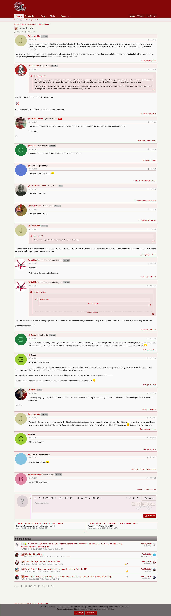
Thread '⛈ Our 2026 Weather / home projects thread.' (113, 523)
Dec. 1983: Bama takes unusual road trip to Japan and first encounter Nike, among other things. (69, 576)
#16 (151, 458)
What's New (30, 16)
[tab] (84, 532)
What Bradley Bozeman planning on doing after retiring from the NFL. (57, 569)
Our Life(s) (29, 20)
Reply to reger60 (150, 409)
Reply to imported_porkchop (146, 180)
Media (52, 16)
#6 (152, 189)
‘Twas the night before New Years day (42, 562)
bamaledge (92, 528)
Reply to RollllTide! (149, 277)
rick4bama (148, 571)
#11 (151, 338)
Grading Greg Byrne (34, 554)
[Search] (151, 16)
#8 (152, 229)
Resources (65, 16)
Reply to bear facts (149, 113)
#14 (151, 418)
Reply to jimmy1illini (149, 61)
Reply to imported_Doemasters (145, 469)
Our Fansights (19, 20)
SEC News (39, 20)
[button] (37, 16)
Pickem (43, 16)
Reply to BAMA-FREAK (147, 489)
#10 (151, 286)
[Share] (148, 39)
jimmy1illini (19, 32)
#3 (152, 122)
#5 (152, 169)
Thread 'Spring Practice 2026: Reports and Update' (39, 523)
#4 (152, 149)
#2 (152, 69)
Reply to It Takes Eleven (147, 140)
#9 (152, 264)
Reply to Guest (150, 385)
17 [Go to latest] (155, 40)
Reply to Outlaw (150, 160)
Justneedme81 (21, 528)
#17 (151, 478)
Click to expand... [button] (94, 303)
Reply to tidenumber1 (148, 221)
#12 (151, 358)
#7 (152, 209)
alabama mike (146, 579)
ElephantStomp (146, 556)
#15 (151, 438)
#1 (152, 40)
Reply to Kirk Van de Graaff (146, 201)
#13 (151, 393)
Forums (19, 16)
